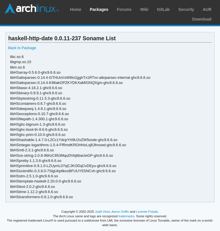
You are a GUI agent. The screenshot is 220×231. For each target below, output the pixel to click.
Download (201, 19)
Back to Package (22, 48)
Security (186, 9)
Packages (99, 9)
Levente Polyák (147, 211)
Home (75, 9)
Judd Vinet (102, 211)
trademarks (126, 216)
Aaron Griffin (120, 211)
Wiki (144, 9)
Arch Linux (31, 8)
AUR (207, 9)
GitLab (163, 9)
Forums (124, 9)
